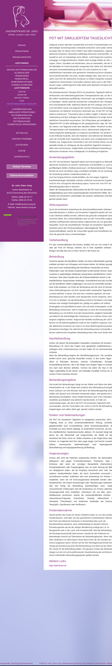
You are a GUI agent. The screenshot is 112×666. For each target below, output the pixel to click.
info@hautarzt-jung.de (25, 204)
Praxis (22, 45)
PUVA (22, 101)
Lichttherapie (22, 88)
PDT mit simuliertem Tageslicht (22, 104)
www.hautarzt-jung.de (26, 207)
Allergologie (21, 73)
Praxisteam (22, 51)
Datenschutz (22, 156)
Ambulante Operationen (22, 112)
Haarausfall (22, 79)
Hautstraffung (21, 118)
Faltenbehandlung (22, 115)
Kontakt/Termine (22, 139)
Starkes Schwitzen (21, 85)
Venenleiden (22, 76)
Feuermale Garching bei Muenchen (16, 663)
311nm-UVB (21, 95)
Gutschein (22, 145)
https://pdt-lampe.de (57, 565)
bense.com (80, 663)
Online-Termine (22, 166)
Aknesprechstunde (21, 82)
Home (51, 30)
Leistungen (22, 63)
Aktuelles (22, 133)
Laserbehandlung (22, 109)
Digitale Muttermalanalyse (22, 70)
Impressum (90, 663)
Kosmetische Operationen (21, 124)
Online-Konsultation (22, 175)
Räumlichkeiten (22, 57)
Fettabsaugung (21, 121)
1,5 (10, 218)
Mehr (32, 225)
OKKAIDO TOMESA (21, 98)
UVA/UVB (22, 92)
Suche (22, 150)
